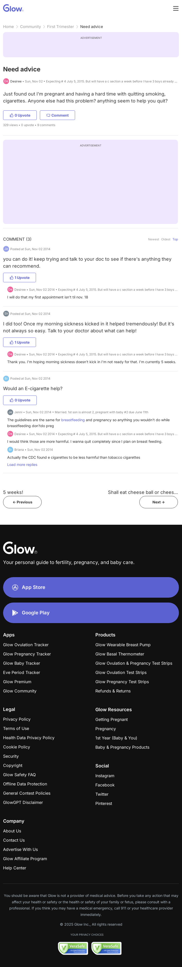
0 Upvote (20, 115)
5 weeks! (13, 492)
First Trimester (60, 26)
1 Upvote (20, 277)
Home (8, 26)
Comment (57, 115)
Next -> (158, 502)
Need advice (91, 26)
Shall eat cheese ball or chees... (143, 492)
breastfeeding (73, 420)
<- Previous (22, 502)
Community (30, 26)
